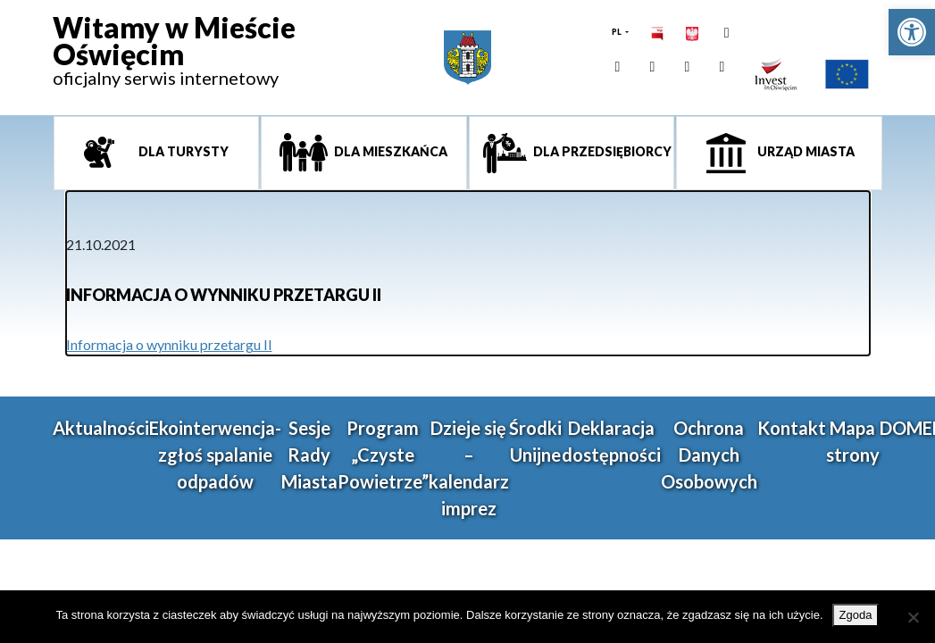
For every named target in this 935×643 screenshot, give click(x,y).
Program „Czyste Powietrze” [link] (383, 454)
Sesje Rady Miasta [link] (309, 454)
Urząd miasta (805, 151)
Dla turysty (182, 151)
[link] (912, 32)
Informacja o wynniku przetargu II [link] (169, 344)
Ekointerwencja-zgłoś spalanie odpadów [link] (215, 454)
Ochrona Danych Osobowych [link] (709, 454)
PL (617, 32)
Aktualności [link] (101, 427)
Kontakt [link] (791, 427)
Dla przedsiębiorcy (601, 151)
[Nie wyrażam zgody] (913, 617)
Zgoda (855, 615)
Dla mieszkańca (389, 151)
